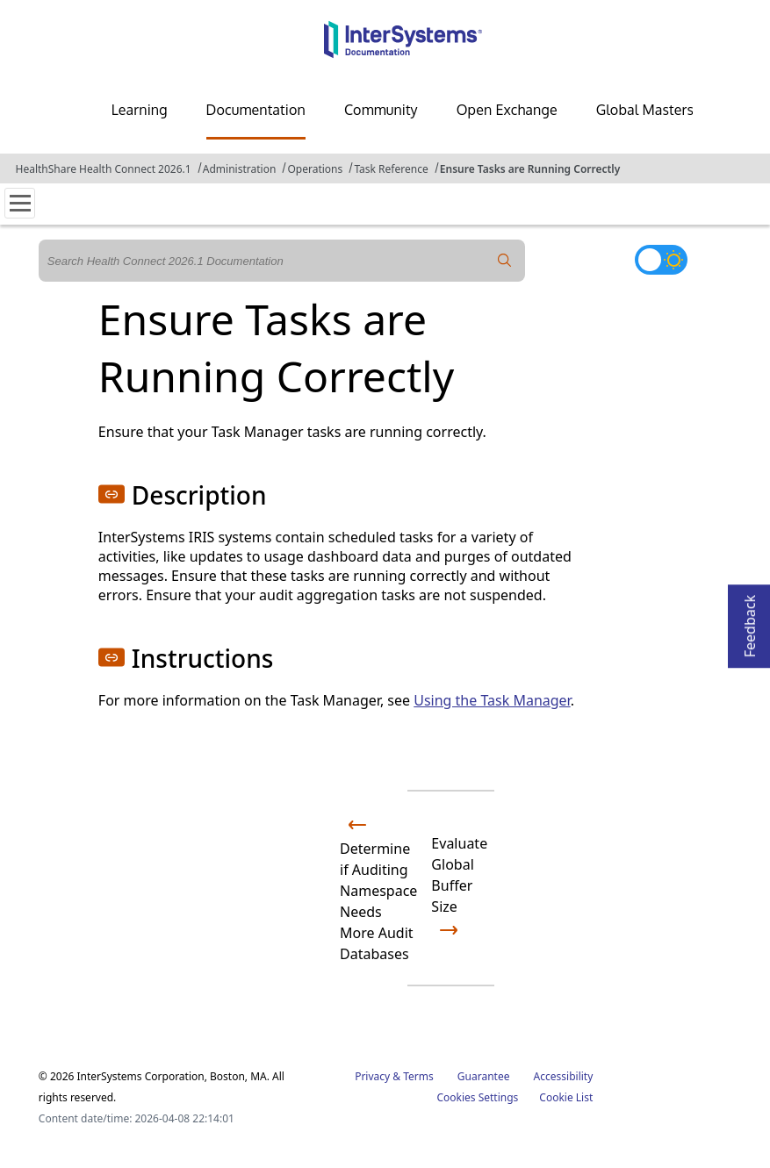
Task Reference (391, 168)
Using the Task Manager (492, 700)
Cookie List (566, 1097)
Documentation (256, 109)
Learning (140, 109)
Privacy (372, 1076)
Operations (314, 168)
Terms (418, 1076)
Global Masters (645, 109)
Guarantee (483, 1076)
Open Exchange (507, 109)
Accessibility (564, 1076)
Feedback (749, 620)
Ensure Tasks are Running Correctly (530, 168)
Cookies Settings (477, 1098)
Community (381, 109)
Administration (240, 168)
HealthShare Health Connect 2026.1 (103, 168)
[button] (111, 494)
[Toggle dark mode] (661, 260)
